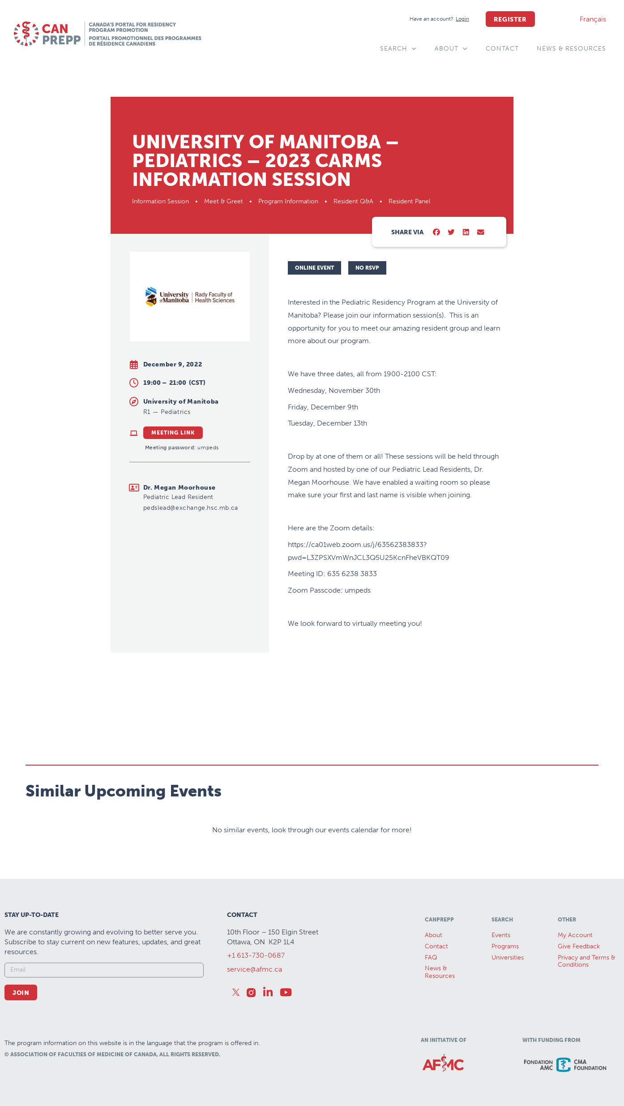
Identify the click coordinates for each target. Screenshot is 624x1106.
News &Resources (440, 972)
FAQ (431, 957)
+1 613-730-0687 (256, 955)
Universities (508, 957)
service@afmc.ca (254, 969)
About (451, 49)
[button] (437, 233)
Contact (502, 48)
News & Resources (571, 48)
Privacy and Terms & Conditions (586, 961)
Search (398, 49)
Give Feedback (579, 946)
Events (501, 935)
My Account (575, 935)
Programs (505, 946)
